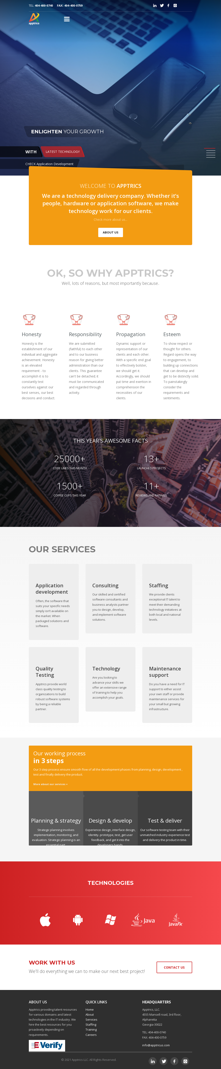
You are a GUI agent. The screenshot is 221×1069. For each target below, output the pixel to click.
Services (91, 1019)
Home (90, 1009)
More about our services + (50, 784)
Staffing (91, 1024)
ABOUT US (110, 232)
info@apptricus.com (156, 1045)
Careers (91, 1035)
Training (91, 1029)
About (90, 1014)
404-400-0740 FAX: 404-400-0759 (58, 5)
